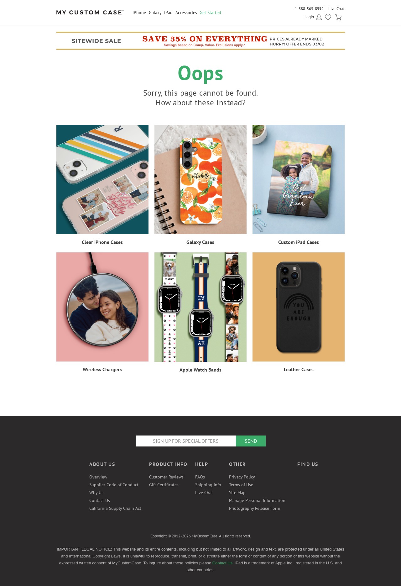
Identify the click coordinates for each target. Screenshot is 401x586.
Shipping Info (208, 485)
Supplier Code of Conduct (113, 485)
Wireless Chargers (102, 369)
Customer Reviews (166, 477)
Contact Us (99, 500)
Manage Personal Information (257, 500)
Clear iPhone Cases (102, 242)
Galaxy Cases (200, 242)
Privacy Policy (242, 477)
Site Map (237, 492)
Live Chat (336, 8)
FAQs (200, 477)
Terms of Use (241, 485)
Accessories (186, 12)
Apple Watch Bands (200, 370)
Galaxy (155, 12)
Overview (98, 477)
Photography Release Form (254, 508)
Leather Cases (299, 369)
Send (251, 441)
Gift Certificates (164, 485)
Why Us (96, 492)
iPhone (139, 12)
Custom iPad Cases (298, 242)
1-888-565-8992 (309, 8)
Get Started (210, 12)
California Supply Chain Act (115, 508)
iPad (168, 12)
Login (309, 16)
